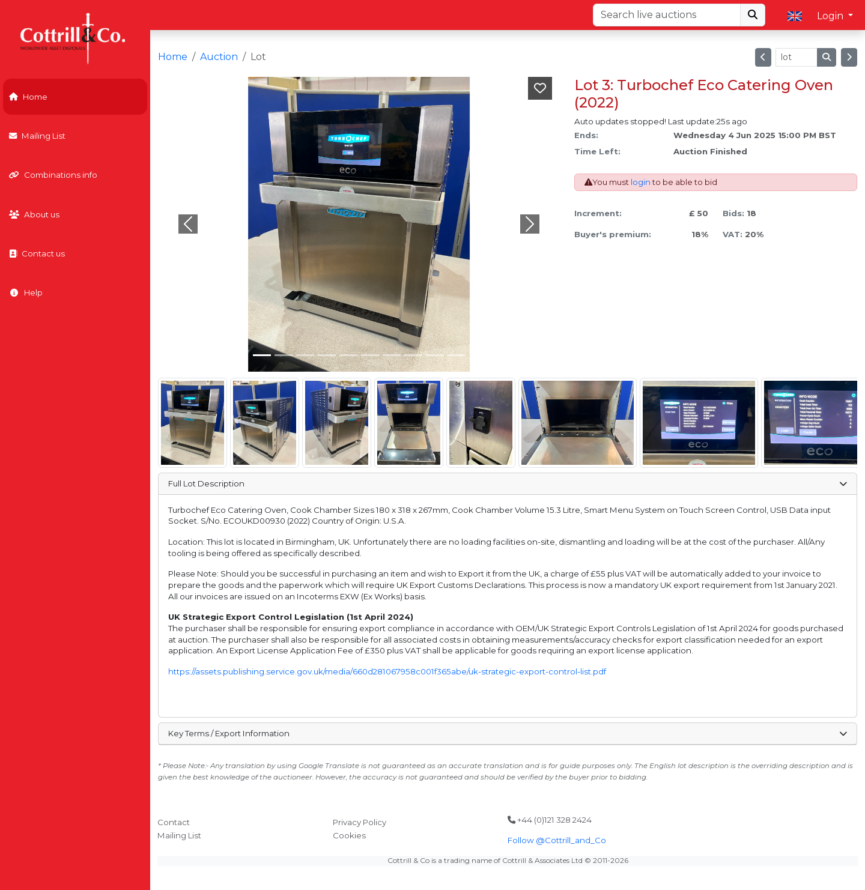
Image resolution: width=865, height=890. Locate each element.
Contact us (37, 253)
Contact (173, 822)
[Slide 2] (305, 355)
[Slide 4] (348, 355)
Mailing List (37, 136)
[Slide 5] (370, 355)
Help (26, 292)
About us (34, 214)
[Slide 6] (392, 355)
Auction (219, 56)
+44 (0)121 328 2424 (550, 820)
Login (831, 16)
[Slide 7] (413, 355)
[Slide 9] (457, 355)
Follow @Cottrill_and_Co (557, 840)
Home (28, 96)
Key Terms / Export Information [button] (507, 733)
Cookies (349, 835)
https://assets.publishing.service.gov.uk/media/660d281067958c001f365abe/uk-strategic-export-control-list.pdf (387, 671)
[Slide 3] (327, 355)
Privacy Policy (359, 822)
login (641, 182)
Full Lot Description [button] (507, 483)
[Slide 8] (435, 355)
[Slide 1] (284, 355)
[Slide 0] (262, 355)
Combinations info (53, 175)
